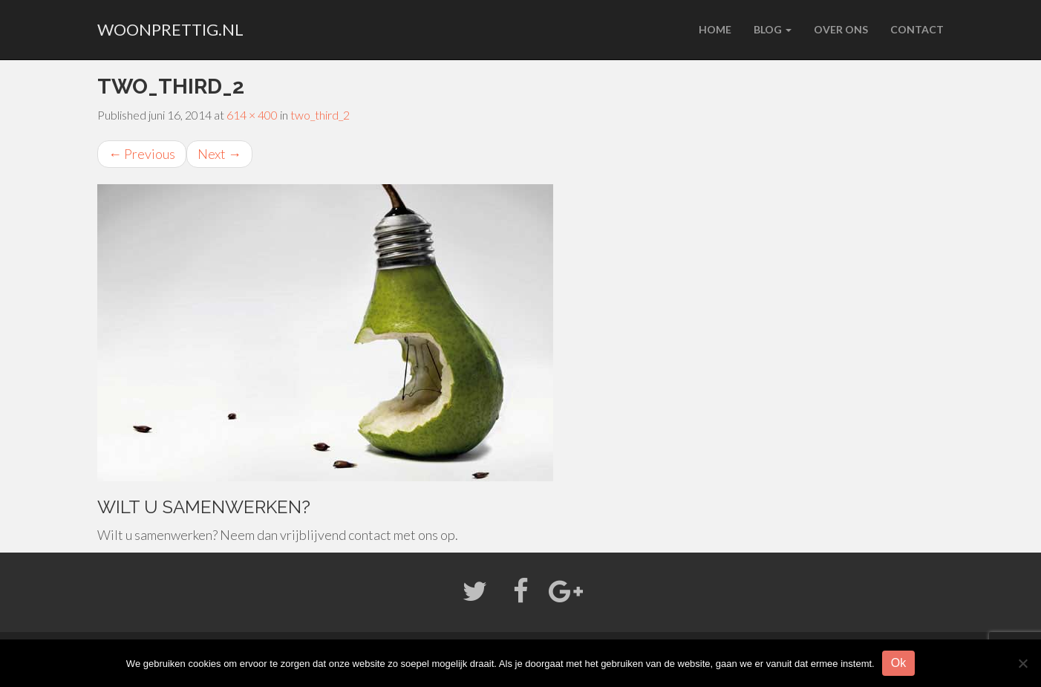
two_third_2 (320, 115)
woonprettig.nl (170, 29)
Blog (773, 29)
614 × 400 (252, 115)
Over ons (841, 29)
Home (715, 29)
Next (219, 154)
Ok (898, 663)
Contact (917, 29)
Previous (141, 154)
